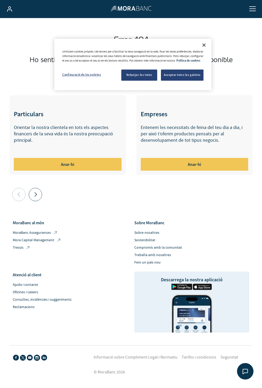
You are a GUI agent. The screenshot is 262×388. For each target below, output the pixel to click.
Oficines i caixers (25, 292)
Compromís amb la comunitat (158, 247)
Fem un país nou (147, 262)
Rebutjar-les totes (139, 75)
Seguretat (229, 357)
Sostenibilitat (144, 240)
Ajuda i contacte (25, 284)
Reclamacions (24, 307)
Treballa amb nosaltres (152, 255)
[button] (35, 194)
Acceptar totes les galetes (182, 75)
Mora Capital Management (37, 240)
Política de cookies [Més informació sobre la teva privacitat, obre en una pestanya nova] (188, 60)
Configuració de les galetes (81, 74)
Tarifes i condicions (199, 357)
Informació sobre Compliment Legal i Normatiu (135, 357)
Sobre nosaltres (146, 232)
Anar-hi (67, 164)
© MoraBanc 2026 (109, 372)
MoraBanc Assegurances (35, 232)
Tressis (21, 247)
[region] (132, 64)
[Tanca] (204, 45)
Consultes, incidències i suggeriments (42, 299)
